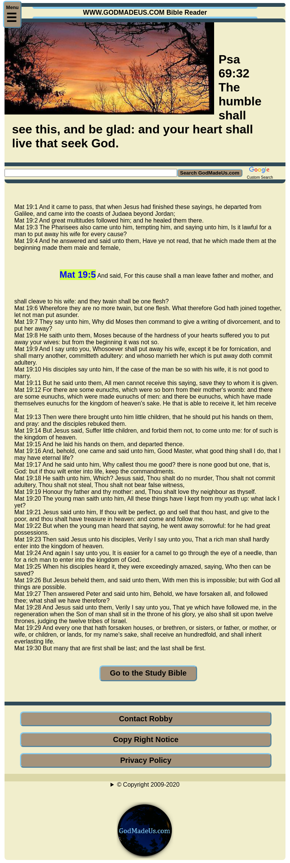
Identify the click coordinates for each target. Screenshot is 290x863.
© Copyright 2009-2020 (148, 784)
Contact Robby (146, 719)
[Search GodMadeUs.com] (91, 173)
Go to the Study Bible (148, 673)
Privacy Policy (145, 760)
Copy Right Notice (145, 739)
